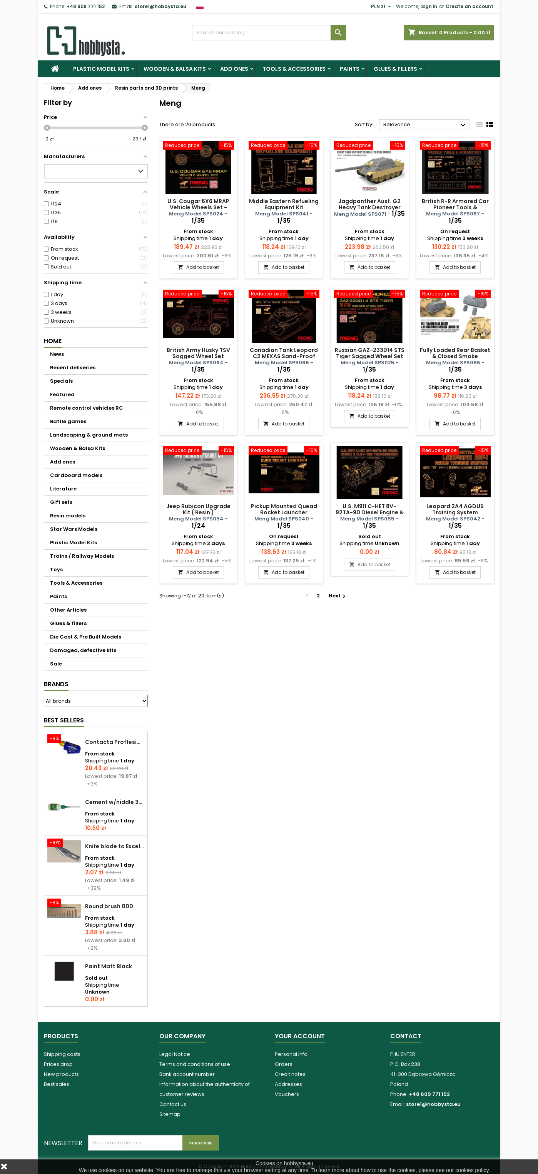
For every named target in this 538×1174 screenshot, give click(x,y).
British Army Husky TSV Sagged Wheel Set (198, 353)
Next (338, 595)
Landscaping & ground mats (89, 435)
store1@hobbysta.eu (160, 6)
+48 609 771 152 (86, 6)
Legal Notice (174, 1054)
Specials (61, 381)
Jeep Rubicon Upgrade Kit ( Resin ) (198, 509)
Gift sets (61, 502)
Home (53, 341)
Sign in (429, 6)
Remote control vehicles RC (86, 408)
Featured (62, 394)
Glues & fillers (395, 69)
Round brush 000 (109, 906)
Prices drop (58, 1064)
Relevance (425, 125)
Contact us (172, 1104)
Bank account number (187, 1074)
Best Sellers (64, 720)
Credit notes (290, 1074)
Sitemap (169, 1114)
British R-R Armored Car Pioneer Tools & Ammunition (455, 207)
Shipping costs (62, 1054)
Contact (405, 1036)
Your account (300, 1036)
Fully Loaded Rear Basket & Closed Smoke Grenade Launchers (455, 356)
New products (61, 1074)
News (57, 354)
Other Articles (68, 610)
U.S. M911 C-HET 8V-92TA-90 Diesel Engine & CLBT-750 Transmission (370, 512)
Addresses (288, 1084)
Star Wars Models (73, 529)
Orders (283, 1064)
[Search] (269, 32)
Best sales (56, 1084)
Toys (56, 569)
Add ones (234, 69)
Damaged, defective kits (83, 650)
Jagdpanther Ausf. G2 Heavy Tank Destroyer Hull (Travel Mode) (369, 207)
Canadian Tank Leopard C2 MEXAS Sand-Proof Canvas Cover (284, 356)
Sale (56, 663)
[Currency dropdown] (382, 6)
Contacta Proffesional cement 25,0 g (114, 742)
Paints (349, 69)
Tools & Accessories (294, 69)
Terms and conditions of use (194, 1064)
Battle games (68, 421)
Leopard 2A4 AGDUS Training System (455, 509)
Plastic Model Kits (101, 69)
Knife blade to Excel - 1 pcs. (114, 846)
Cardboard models (76, 475)
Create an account (469, 6)
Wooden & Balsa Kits (175, 69)
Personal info (291, 1054)
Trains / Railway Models (82, 556)
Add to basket (198, 267)
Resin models (67, 515)
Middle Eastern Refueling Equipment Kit (284, 204)
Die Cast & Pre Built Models (85, 636)
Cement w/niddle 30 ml (114, 802)
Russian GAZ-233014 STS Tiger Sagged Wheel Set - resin (369, 356)
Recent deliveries (72, 367)
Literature (63, 488)
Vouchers (287, 1094)
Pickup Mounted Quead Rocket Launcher (284, 509)
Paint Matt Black (108, 966)
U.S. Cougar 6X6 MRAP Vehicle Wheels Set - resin (198, 207)
